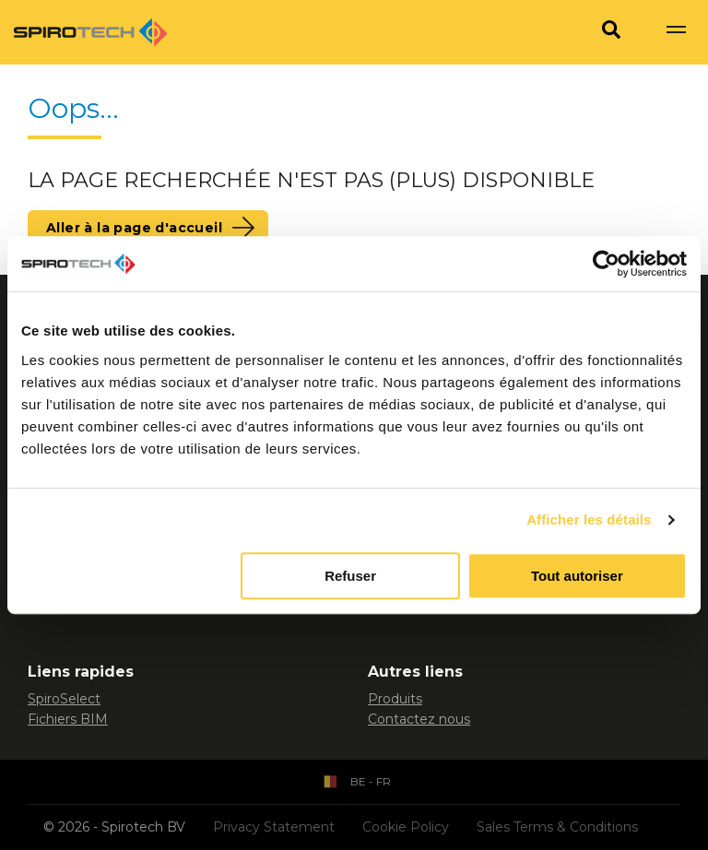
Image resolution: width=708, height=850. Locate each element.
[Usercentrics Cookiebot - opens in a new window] (606, 263)
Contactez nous (419, 719)
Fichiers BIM (68, 719)
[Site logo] (90, 32)
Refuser (350, 576)
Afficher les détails (588, 519)
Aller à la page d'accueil (134, 227)
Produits (395, 699)
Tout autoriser (577, 576)
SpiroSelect (64, 699)
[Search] (611, 32)
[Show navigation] (675, 32)
